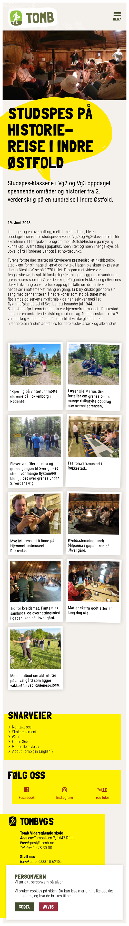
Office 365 (20, 741)
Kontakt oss (22, 727)
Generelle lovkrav (25, 746)
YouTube (102, 797)
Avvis (48, 907)
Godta (24, 907)
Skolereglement (24, 731)
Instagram (64, 797)
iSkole (16, 736)
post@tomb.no (42, 842)
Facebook (27, 797)
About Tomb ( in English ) (32, 751)
